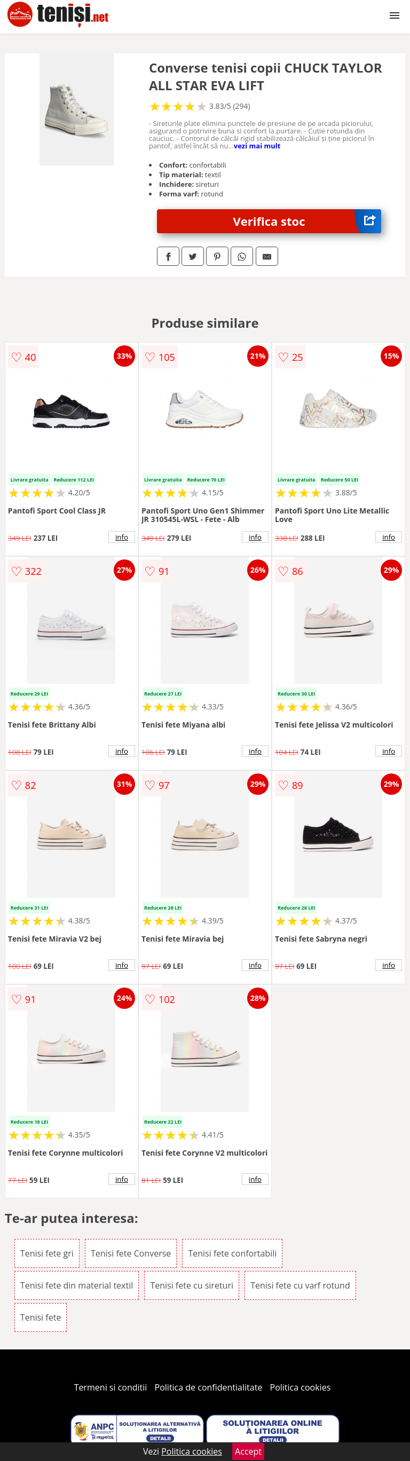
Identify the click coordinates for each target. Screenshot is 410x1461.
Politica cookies (300, 1387)
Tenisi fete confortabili (232, 1253)
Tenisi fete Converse (131, 1253)
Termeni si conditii (110, 1387)
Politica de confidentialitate (209, 1387)
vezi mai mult (257, 146)
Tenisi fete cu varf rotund (300, 1285)
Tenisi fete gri (47, 1253)
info (121, 537)
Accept (248, 1451)
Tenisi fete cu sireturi (191, 1285)
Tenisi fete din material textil (76, 1285)
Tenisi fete (40, 1317)
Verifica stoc (307, 221)
